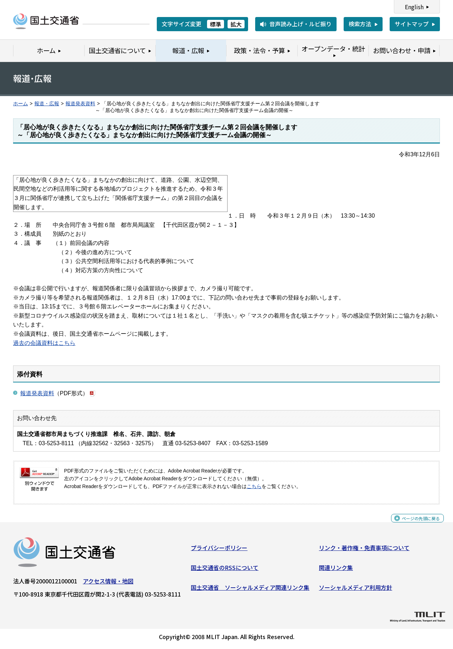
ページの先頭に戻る (415, 524)
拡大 (236, 24)
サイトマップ (412, 23)
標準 (215, 24)
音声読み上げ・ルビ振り (300, 23)
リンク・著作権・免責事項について (364, 550)
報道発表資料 (80, 103)
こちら (254, 486)
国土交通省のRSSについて (224, 570)
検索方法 (360, 23)
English (414, 6)
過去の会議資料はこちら (44, 343)
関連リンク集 (336, 570)
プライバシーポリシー (219, 550)
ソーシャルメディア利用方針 (355, 590)
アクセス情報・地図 (108, 584)
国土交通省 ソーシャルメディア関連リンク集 (250, 590)
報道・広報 (46, 103)
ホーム (20, 103)
